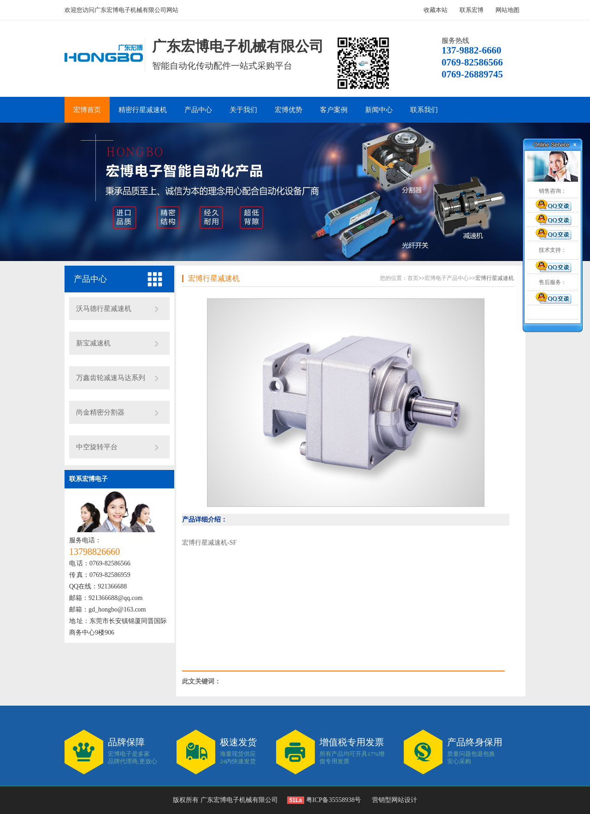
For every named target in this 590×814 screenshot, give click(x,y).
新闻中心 (379, 109)
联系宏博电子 (88, 478)
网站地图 (507, 9)
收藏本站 (436, 9)
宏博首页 (87, 109)
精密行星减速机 (142, 109)
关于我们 (243, 109)
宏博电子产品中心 (447, 278)
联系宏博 (472, 9)
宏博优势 (288, 109)
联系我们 (424, 109)
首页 (413, 278)
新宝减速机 (93, 343)
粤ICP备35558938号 (332, 799)
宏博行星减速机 (214, 278)
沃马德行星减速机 (103, 308)
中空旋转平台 (97, 447)
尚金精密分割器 (100, 412)
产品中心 (198, 109)
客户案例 (334, 109)
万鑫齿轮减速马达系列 (110, 377)
